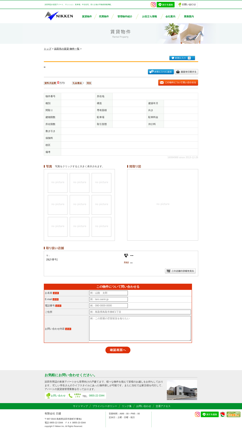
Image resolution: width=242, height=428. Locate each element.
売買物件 (104, 16)
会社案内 (170, 16)
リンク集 (127, 406)
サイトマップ (80, 406)
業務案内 (189, 16)
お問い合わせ (58, 395)
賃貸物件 (87, 16)
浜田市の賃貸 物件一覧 (66, 48)
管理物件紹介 (124, 16)
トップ (47, 48)
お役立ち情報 (149, 16)
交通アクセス (163, 406)
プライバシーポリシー (104, 406)
